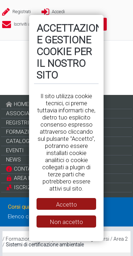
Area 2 (120, 239)
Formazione (19, 239)
